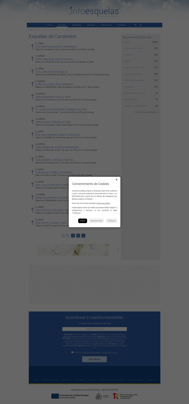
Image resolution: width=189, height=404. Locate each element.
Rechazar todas (96, 221)
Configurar (112, 221)
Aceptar (83, 221)
